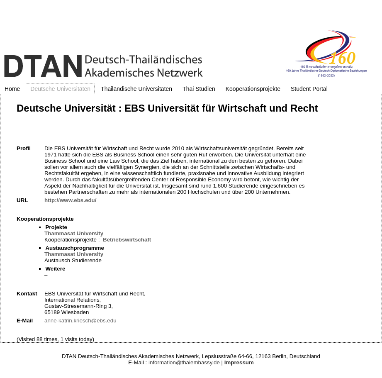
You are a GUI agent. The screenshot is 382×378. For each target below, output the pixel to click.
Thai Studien (198, 88)
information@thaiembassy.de (184, 362)
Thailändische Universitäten (136, 88)
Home (12, 88)
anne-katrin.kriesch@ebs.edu (80, 320)
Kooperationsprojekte (253, 88)
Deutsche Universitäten (60, 88)
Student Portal (309, 88)
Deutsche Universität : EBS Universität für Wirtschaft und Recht (167, 108)
